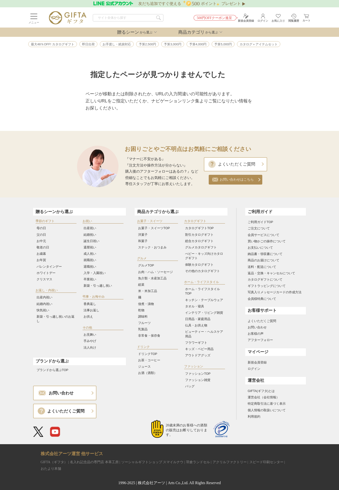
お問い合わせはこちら (237, 179)
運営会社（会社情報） (263, 397)
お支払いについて (260, 247)
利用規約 (254, 416)
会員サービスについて (263, 235)
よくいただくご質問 (236, 164)
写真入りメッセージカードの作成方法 (274, 292)
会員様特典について (262, 299)
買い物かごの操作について (267, 241)
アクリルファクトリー (230, 462)
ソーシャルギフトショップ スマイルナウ (152, 462)
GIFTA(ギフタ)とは (261, 391)
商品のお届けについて (263, 260)
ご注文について (259, 228)
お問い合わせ (257, 327)
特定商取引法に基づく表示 (267, 403)
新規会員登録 (257, 362)
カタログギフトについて (265, 279)
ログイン (254, 369)
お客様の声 (256, 333)
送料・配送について (262, 267)
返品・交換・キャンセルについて (271, 273)
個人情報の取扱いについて (267, 410)
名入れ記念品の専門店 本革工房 (94, 462)
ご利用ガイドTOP (260, 222)
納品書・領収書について (265, 254)
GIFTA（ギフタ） (54, 462)
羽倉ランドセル (198, 462)
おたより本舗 (51, 468)
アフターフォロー (260, 340)
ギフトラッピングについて (267, 286)
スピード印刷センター (266, 462)
